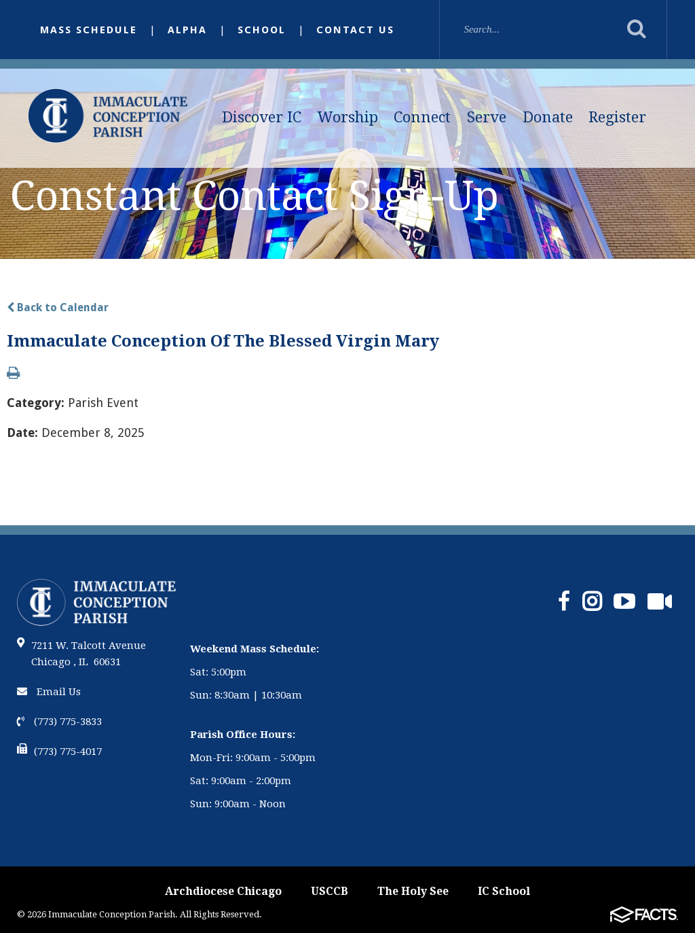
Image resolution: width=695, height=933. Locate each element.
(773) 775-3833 (59, 722)
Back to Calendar (58, 307)
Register (617, 117)
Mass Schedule (88, 30)
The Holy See (413, 891)
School (262, 30)
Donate (548, 117)
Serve (486, 117)
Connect (422, 117)
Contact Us (355, 30)
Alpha (187, 30)
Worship (348, 117)
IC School (504, 891)
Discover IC (261, 117)
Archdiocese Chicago (223, 891)
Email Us (49, 692)
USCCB (329, 891)
